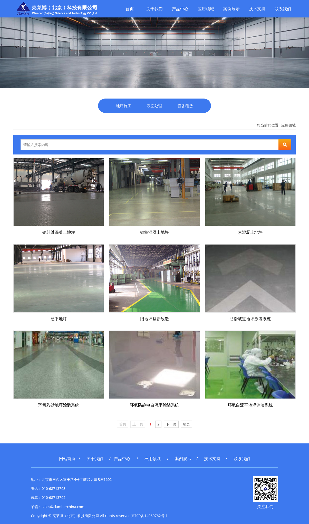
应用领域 (205, 9)
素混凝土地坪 (250, 232)
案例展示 (231, 9)
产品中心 (179, 9)
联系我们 (282, 9)
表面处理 (154, 105)
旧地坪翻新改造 (154, 319)
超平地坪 (59, 319)
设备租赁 (185, 105)
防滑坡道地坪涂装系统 (250, 319)
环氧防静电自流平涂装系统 (154, 405)
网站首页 (67, 458)
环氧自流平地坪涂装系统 (250, 405)
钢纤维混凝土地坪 (58, 232)
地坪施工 (123, 105)
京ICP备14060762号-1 (149, 515)
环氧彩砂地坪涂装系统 (58, 405)
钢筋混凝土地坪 (154, 232)
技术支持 (256, 9)
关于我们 (154, 9)
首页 (129, 9)
